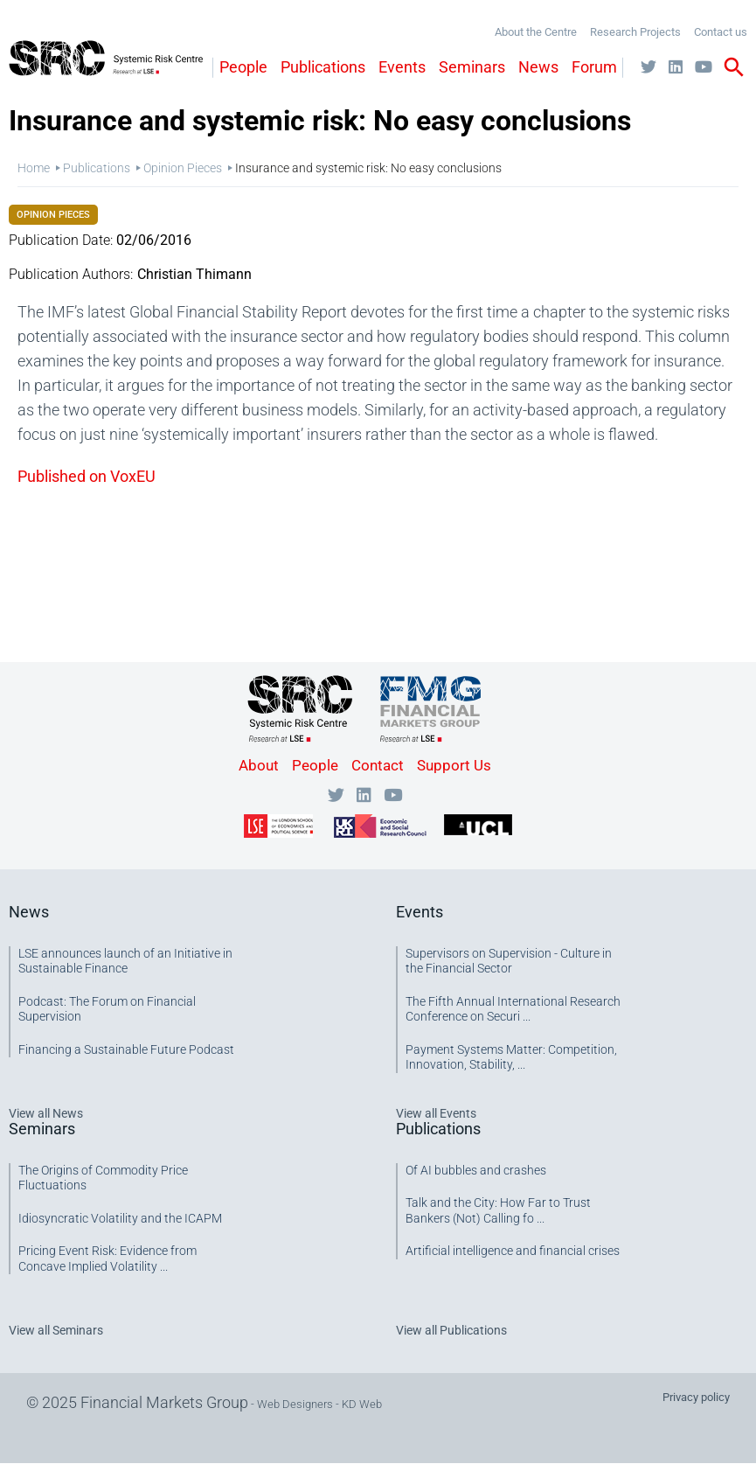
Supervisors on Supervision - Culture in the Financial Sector (509, 961)
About (259, 765)
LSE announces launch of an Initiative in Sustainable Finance (125, 961)
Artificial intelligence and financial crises (513, 1251)
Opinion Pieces (182, 168)
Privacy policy (696, 1397)
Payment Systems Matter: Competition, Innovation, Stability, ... (511, 1057)
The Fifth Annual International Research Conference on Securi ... (513, 1009)
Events (402, 67)
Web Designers (295, 1404)
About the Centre (536, 31)
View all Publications (451, 1330)
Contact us (720, 31)
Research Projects (635, 31)
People (243, 67)
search (734, 67)
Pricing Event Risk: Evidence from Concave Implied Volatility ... (107, 1258)
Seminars (472, 67)
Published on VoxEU (86, 476)
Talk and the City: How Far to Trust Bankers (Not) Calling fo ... (498, 1210)
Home (33, 168)
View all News (46, 1113)
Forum (594, 67)
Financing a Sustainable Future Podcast (126, 1049)
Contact (377, 765)
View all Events (436, 1113)
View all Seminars (56, 1330)
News (538, 67)
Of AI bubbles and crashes (476, 1170)
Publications (323, 67)
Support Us (454, 765)
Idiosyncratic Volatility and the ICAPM (120, 1218)
